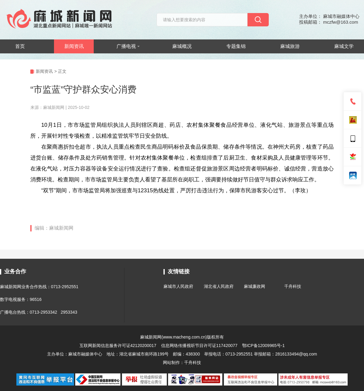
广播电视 (128, 46)
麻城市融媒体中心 (85, 354)
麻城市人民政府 (178, 286)
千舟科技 (292, 286)
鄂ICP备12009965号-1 (263, 345)
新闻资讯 (74, 46)
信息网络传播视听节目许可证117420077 (199, 345)
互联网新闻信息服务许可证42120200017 (118, 345)
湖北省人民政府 (219, 286)
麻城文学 (344, 46)
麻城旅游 (290, 46)
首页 (20, 46)
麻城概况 (182, 46)
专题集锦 (236, 46)
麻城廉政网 (254, 286)
